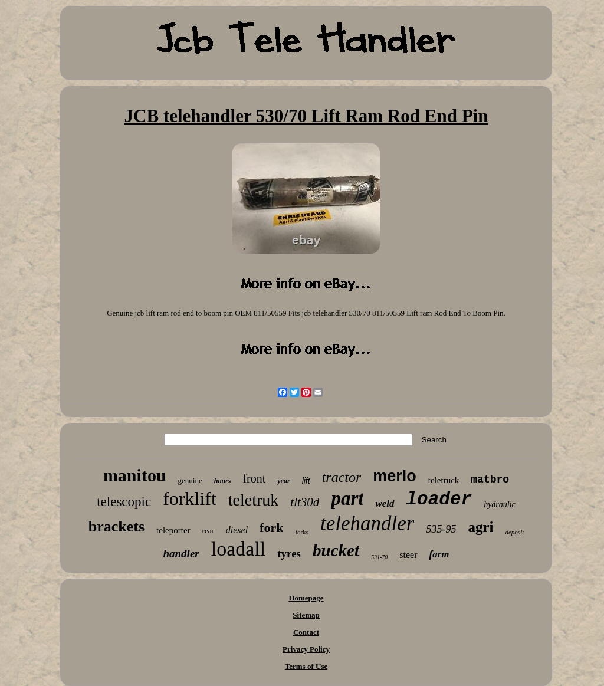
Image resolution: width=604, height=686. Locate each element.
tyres (289, 553)
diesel (237, 530)
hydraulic (500, 504)
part (347, 498)
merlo (394, 476)
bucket (336, 550)
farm (439, 554)
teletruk (253, 500)
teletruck (443, 480)
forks (301, 532)
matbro (490, 479)
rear (208, 530)
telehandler (367, 523)
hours (222, 481)
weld (384, 503)
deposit (514, 532)
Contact (306, 632)
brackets (116, 526)
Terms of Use (306, 666)
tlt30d (304, 502)
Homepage (305, 597)
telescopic (124, 501)
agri (480, 527)
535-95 (441, 529)
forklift (189, 498)
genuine (190, 480)
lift (306, 480)
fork (271, 527)
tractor (342, 477)
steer (408, 555)
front (253, 478)
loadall (238, 549)
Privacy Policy (306, 649)
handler (181, 553)
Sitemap (306, 614)
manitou (134, 475)
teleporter (173, 530)
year (283, 481)
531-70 (379, 557)
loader (439, 499)
